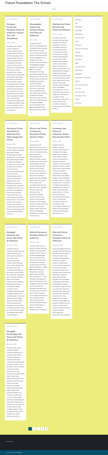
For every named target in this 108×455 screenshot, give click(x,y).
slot (76, 23)
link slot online (80, 67)
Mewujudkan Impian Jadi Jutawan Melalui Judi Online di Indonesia (37, 30)
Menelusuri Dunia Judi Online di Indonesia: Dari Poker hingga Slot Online (15, 134)
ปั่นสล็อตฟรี (78, 74)
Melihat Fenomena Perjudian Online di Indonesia (38, 235)
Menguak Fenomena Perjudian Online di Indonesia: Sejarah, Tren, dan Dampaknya (15, 31)
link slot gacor (79, 38)
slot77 (77, 41)
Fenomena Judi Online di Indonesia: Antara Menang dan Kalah (61, 132)
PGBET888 (78, 31)
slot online (78, 59)
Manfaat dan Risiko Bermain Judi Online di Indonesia (61, 27)
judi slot (77, 52)
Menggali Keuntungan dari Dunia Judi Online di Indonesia (15, 335)
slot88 (77, 99)
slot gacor (78, 20)
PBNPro (19, 452)
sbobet (77, 81)
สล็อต (76, 63)
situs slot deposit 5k (81, 85)
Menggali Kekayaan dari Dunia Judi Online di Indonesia (15, 236)
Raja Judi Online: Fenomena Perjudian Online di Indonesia (61, 236)
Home (54, 9)
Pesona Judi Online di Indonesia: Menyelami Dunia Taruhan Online (38, 132)
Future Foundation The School (28, 3)
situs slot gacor (80, 92)
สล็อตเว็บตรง (79, 27)
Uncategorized (12, 19)
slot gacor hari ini (80, 96)
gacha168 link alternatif (82, 78)
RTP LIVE (78, 88)
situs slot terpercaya (81, 49)
